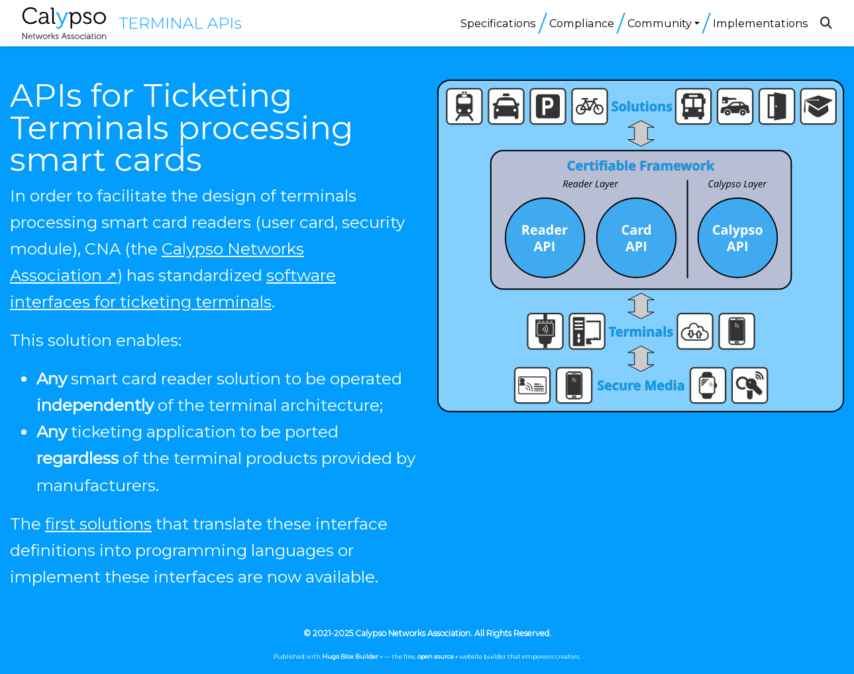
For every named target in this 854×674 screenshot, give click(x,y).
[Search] (826, 23)
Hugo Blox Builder (350, 656)
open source (435, 656)
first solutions (98, 524)
